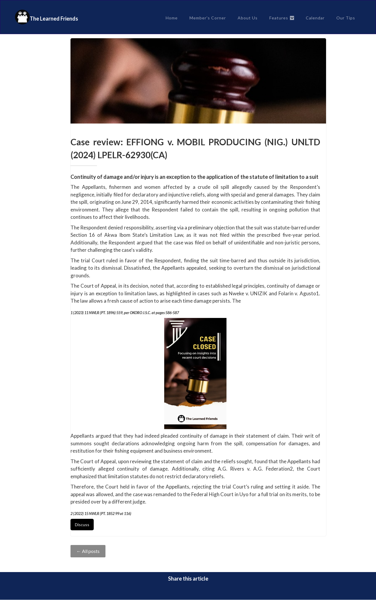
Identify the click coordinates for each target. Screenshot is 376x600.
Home (172, 17)
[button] (281, 18)
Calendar (315, 17)
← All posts (88, 551)
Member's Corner (207, 17)
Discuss (82, 524)
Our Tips (345, 17)
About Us (248, 17)
